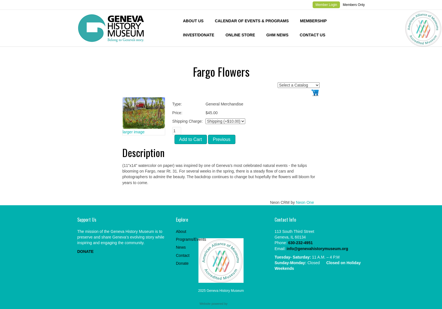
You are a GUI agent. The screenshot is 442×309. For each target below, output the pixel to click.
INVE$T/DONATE (198, 35)
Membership (313, 21)
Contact (182, 255)
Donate (182, 263)
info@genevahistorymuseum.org (317, 248)
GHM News (277, 35)
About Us (193, 21)
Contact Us (312, 35)
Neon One (305, 202)
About (181, 231)
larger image (134, 132)
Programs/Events (191, 239)
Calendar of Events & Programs (252, 21)
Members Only (354, 5)
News (181, 247)
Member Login (326, 5)
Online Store (240, 35)
